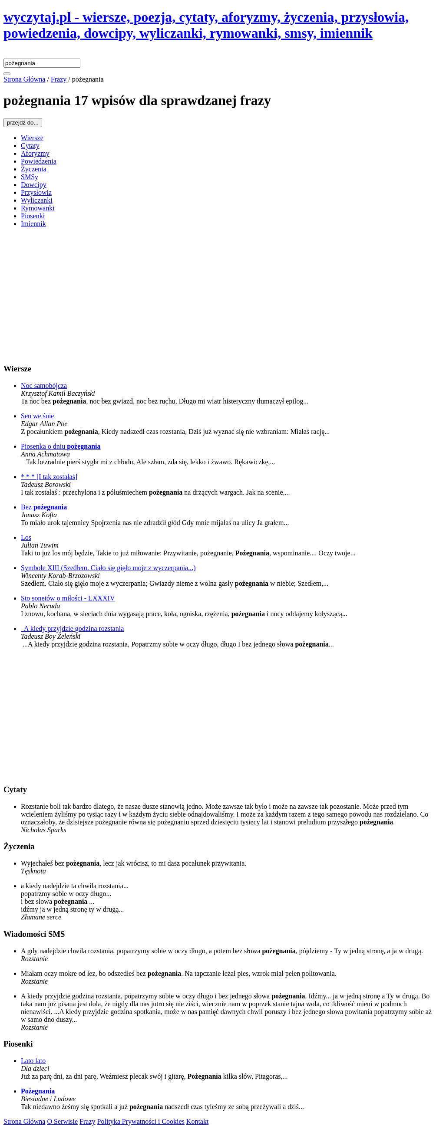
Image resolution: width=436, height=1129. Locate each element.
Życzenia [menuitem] (33, 169)
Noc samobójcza (44, 385)
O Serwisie (62, 1121)
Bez (44, 507)
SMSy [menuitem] (29, 177)
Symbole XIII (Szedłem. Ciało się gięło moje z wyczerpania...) (108, 567)
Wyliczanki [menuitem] (37, 200)
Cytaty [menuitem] (30, 145)
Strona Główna (24, 1121)
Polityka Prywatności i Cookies (141, 1121)
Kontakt (197, 1121)
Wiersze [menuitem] (32, 137)
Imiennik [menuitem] (33, 223)
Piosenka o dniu (61, 446)
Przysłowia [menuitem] (36, 192)
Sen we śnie (37, 416)
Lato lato (33, 1060)
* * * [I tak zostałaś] (49, 476)
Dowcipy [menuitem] (33, 184)
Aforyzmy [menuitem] (35, 153)
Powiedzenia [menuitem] (38, 161)
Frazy (87, 1121)
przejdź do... (23, 122)
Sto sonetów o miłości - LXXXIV (68, 598)
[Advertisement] (218, 295)
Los (26, 537)
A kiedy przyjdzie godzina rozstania (72, 628)
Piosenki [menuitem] (33, 216)
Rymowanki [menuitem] (38, 208)
